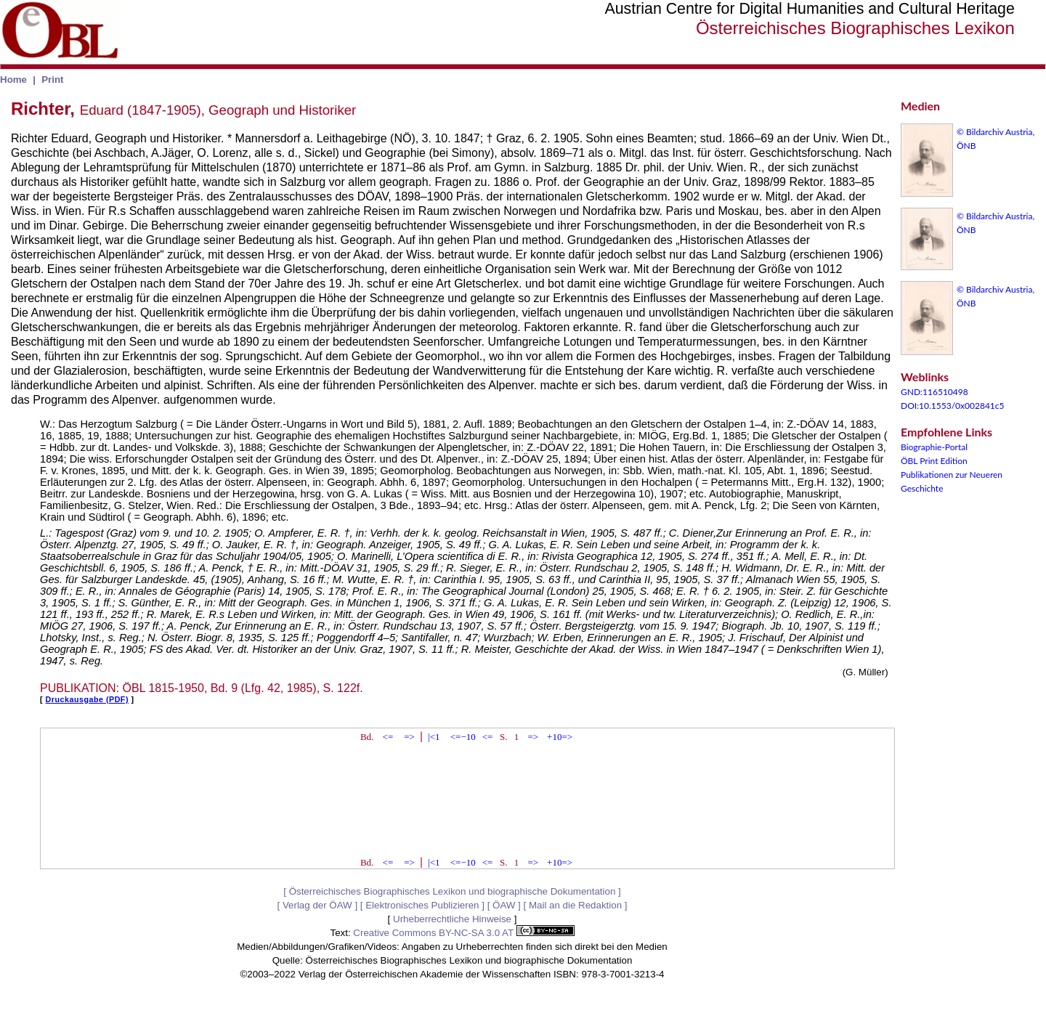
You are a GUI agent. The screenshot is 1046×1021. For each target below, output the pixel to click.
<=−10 (463, 736)
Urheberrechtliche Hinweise (452, 919)
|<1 (433, 736)
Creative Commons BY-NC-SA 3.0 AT (463, 932)
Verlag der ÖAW (317, 905)
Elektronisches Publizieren (422, 905)
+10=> (559, 736)
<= (388, 736)
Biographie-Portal (934, 447)
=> (409, 736)
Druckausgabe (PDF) (87, 699)
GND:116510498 (934, 391)
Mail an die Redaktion (575, 905)
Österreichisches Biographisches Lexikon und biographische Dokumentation (452, 891)
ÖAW (503, 905)
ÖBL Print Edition (934, 460)
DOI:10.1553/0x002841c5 (953, 405)
